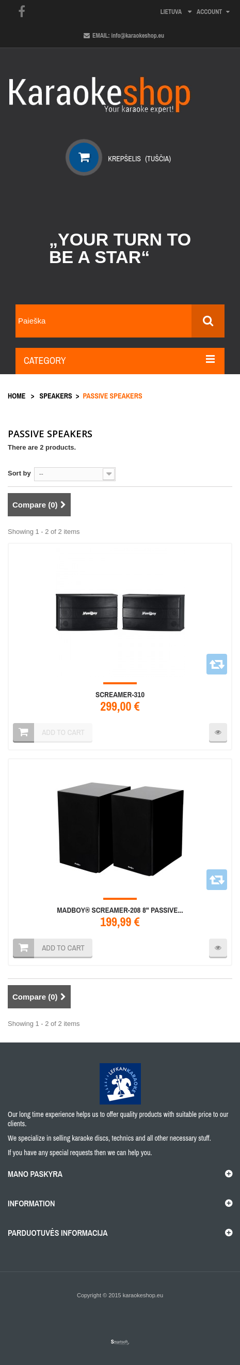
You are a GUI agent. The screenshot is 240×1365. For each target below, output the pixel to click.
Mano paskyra (35, 1173)
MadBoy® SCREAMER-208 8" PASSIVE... (120, 910)
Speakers (56, 396)
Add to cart (63, 947)
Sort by (19, 473)
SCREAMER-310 (120, 694)
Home (16, 396)
